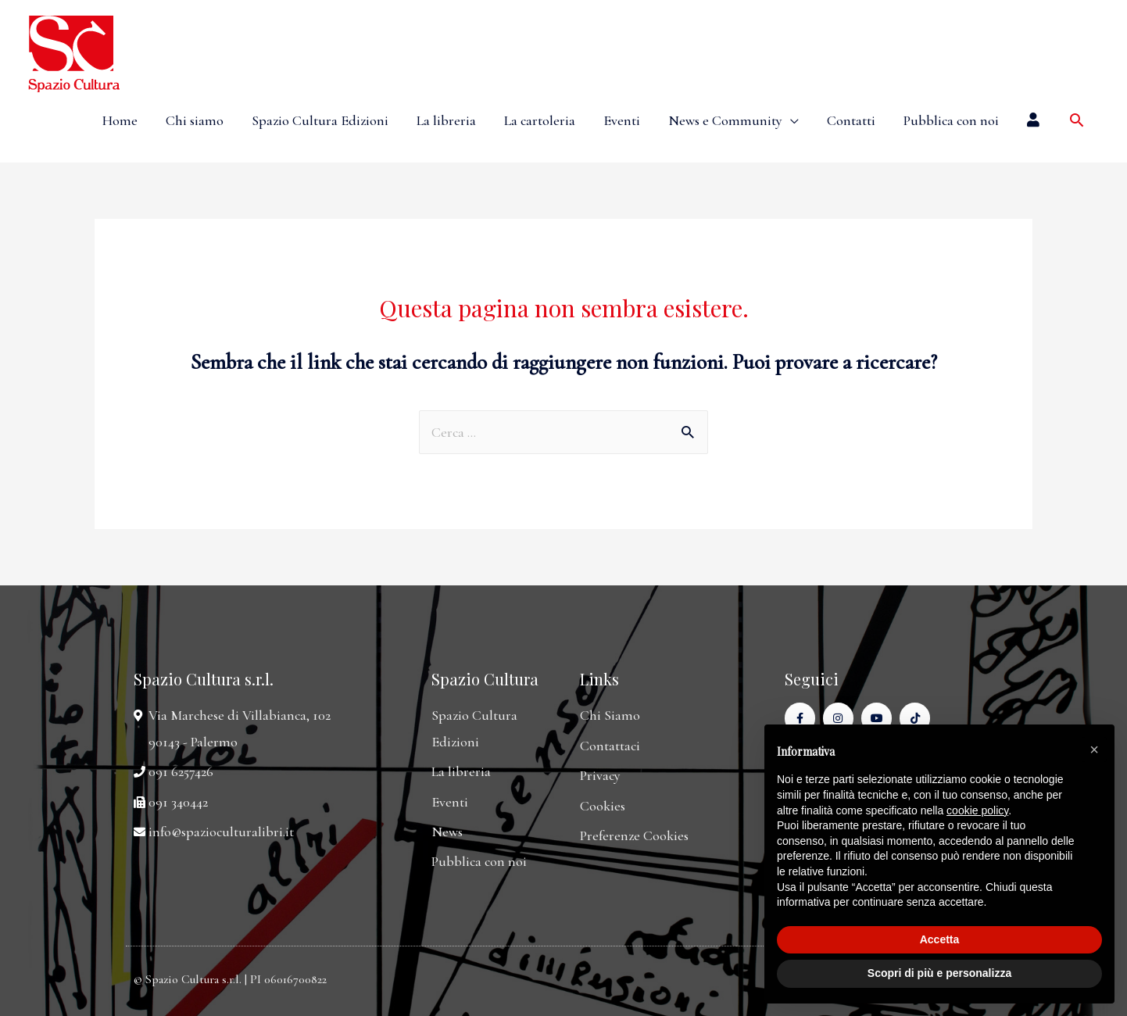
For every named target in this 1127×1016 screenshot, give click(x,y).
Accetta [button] (940, 939)
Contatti (851, 120)
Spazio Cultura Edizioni (320, 120)
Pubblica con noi (951, 120)
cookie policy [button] (977, 810)
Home (120, 120)
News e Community (725, 120)
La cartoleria (539, 120)
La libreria (446, 120)
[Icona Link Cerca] (1077, 120)
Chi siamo (195, 120)
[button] (1094, 749)
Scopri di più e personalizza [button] (939, 973)
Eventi (621, 120)
